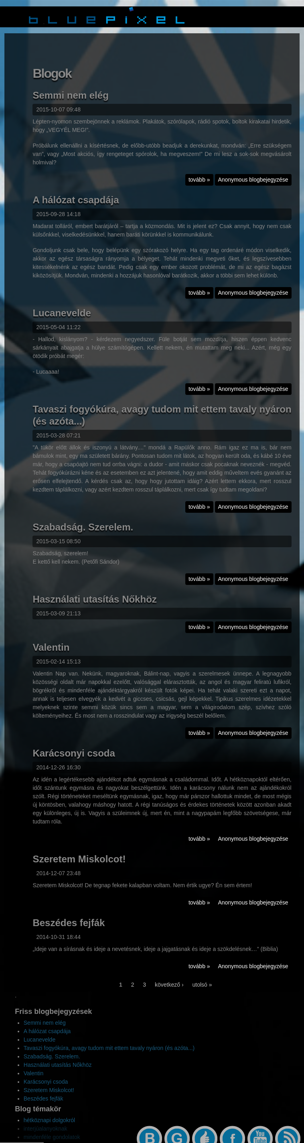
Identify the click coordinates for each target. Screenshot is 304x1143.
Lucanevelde (61, 319)
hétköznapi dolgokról (49, 1120)
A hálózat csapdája (75, 205)
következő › (169, 990)
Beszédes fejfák (68, 928)
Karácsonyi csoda (73, 759)
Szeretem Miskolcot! (79, 865)
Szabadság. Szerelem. (82, 533)
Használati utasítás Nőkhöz (94, 605)
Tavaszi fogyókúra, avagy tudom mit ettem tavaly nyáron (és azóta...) (109, 1048)
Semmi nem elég (70, 101)
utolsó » (202, 990)
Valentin (50, 653)
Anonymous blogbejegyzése (253, 185)
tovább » (200, 187)
